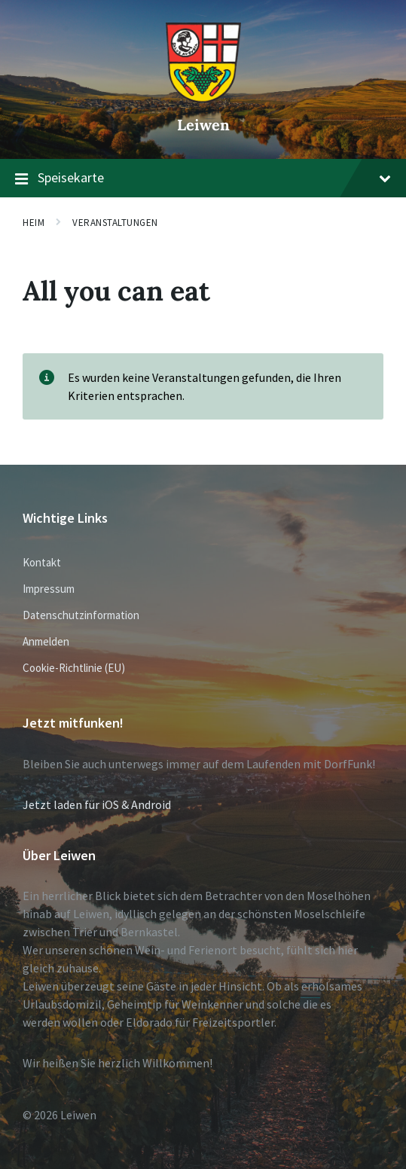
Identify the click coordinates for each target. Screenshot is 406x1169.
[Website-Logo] (203, 98)
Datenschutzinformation (81, 615)
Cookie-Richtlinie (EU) (74, 668)
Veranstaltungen (115, 222)
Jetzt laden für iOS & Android (97, 804)
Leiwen (203, 124)
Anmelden (46, 641)
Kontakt (42, 562)
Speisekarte (203, 178)
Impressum (49, 588)
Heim (33, 222)
